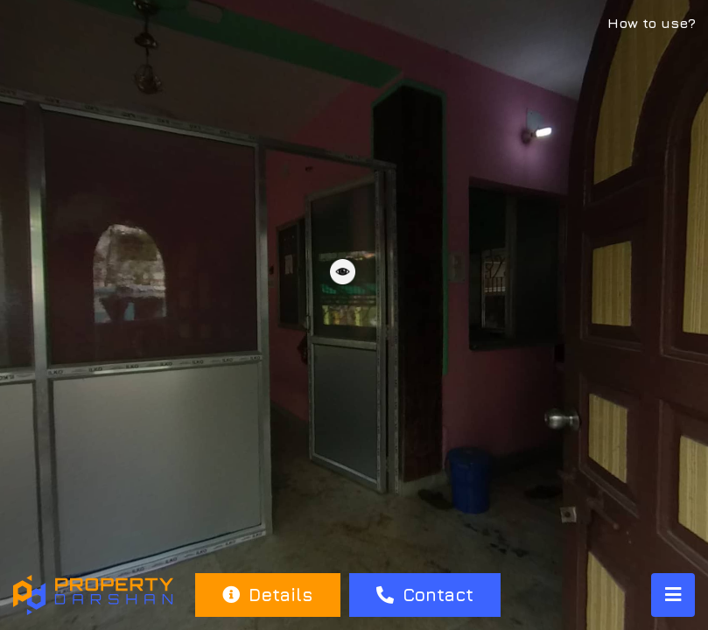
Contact (424, 594)
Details (267, 594)
